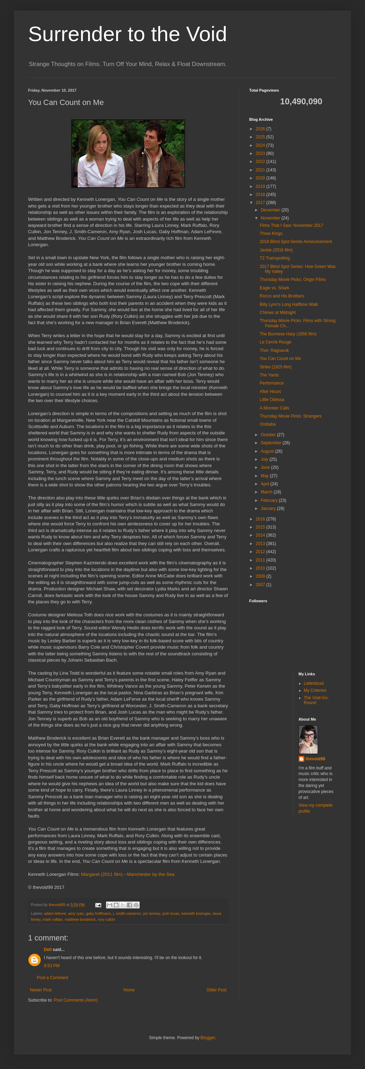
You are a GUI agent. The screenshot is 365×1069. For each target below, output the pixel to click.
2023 (261, 153)
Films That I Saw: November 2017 (291, 225)
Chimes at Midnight (278, 312)
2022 (261, 161)
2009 (261, 576)
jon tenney (151, 913)
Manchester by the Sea (150, 874)
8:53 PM (52, 965)
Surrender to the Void (127, 34)
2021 (261, 170)
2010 (261, 568)
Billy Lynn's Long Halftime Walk (289, 304)
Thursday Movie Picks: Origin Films (293, 279)
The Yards (269, 375)
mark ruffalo (52, 919)
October (269, 434)
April (265, 483)
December (271, 210)
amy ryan (76, 913)
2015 (261, 527)
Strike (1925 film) (276, 367)
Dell (48, 949)
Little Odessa (272, 399)
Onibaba (268, 424)
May (265, 475)
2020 (261, 178)
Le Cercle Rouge (275, 342)
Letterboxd (314, 683)
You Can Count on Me (280, 358)
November (271, 218)
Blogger (207, 1037)
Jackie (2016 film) (276, 250)
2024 (261, 145)
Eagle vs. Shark (274, 288)
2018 (261, 194)
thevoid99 (315, 758)
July (265, 459)
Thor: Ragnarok (274, 350)
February (270, 500)
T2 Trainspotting (275, 258)
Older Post (216, 990)
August (268, 451)
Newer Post (41, 990)
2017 (261, 202)
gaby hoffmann (98, 913)
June (266, 467)
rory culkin (106, 919)
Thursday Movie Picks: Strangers (290, 416)
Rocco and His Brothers (282, 296)
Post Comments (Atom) (76, 1000)
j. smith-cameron (127, 913)
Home (129, 990)
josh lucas (170, 913)
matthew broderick (80, 919)
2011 (261, 560)
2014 (261, 535)
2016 (261, 519)
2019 (261, 186)
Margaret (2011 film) (102, 874)
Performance (272, 383)
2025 (261, 137)
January (269, 508)
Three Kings (271, 233)
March (267, 492)
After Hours (270, 391)
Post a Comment (52, 977)
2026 (261, 128)
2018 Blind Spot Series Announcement (296, 241)
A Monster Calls (274, 408)
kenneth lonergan (196, 913)
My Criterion (315, 690)
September (272, 442)
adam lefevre (55, 913)
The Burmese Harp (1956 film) (288, 334)
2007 (261, 584)
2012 (261, 551)
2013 (261, 543)
